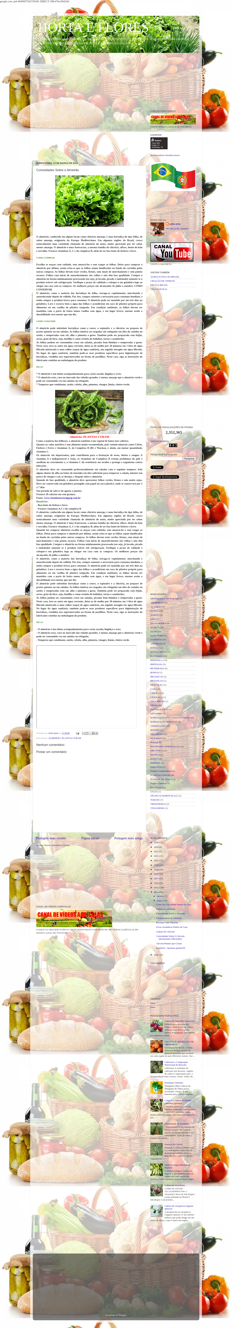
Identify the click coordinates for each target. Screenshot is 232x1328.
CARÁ (153, 689)
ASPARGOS (156, 643)
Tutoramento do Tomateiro (177, 1123)
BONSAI (154, 672)
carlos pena (175, 224)
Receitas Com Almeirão (167, 922)
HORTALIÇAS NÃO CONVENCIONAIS (170, 717)
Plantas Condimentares (161, 771)
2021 (156, 860)
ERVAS (153, 705)
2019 (156, 869)
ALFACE (154, 627)
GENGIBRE (156, 713)
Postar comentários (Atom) (57, 845)
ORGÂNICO (156, 750)
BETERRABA (157, 668)
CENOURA (156, 697)
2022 (156, 856)
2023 (156, 851)
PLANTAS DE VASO (160, 779)
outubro (161, 896)
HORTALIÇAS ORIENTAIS (163, 721)
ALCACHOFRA (158, 623)
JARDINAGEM (158, 726)
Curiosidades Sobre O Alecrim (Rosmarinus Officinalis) (170, 937)
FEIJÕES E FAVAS (159, 709)
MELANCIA (156, 734)
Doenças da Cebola (173, 1144)
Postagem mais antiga (128, 838)
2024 (156, 847)
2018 (156, 874)
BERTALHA (156, 664)
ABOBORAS (156, 602)
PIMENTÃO (156, 767)
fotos (152, 1007)
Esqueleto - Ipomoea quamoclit (170, 948)
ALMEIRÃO (54, 738)
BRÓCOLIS (156, 685)
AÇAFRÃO (156, 606)
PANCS (154, 759)
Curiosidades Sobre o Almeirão (170, 913)
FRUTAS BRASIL (159, 285)
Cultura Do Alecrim (165, 931)
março (160, 900)
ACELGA (155, 611)
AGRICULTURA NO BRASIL (164, 276)
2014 (156, 892)
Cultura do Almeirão (165, 909)
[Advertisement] (116, 82)
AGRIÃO (155, 615)
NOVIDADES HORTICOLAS (164, 746)
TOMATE (155, 800)
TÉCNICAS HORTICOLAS (163, 795)
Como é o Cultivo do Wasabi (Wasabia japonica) (178, 1101)
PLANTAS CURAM (71, 738)
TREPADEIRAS (158, 804)
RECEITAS (155, 787)
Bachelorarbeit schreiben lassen (165, 155)
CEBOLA (155, 693)
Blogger (122, 1315)
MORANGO (156, 738)
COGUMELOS (157, 701)
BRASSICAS (156, 676)
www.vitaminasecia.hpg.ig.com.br (62, 497)
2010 (156, 955)
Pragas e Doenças (158, 783)
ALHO (153, 631)
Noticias (154, 742)
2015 (156, 887)
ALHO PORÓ (157, 635)
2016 (156, 883)
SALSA (154, 791)
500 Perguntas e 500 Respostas (164, 598)
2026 (156, 842)
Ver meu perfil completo (177, 228)
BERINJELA (156, 660)
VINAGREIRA (157, 808)
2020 (156, 865)
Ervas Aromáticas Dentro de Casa (171, 927)
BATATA (154, 647)
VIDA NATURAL (158, 289)
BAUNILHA (156, 656)
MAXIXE (155, 730)
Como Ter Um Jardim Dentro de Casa (173, 904)
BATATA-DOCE (158, 652)
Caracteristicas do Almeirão (169, 918)
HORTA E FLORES (93, 27)
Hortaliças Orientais (174, 1082)
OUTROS (155, 754)
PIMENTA (155, 763)
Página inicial (90, 838)
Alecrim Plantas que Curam (169, 943)
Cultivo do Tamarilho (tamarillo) (180, 1021)
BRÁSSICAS (156, 680)
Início (153, 1003)
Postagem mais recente (51, 838)
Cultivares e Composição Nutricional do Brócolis (176, 1063)
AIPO (153, 619)
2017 (156, 878)
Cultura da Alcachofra (175, 1185)
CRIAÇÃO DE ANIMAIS (162, 281)
